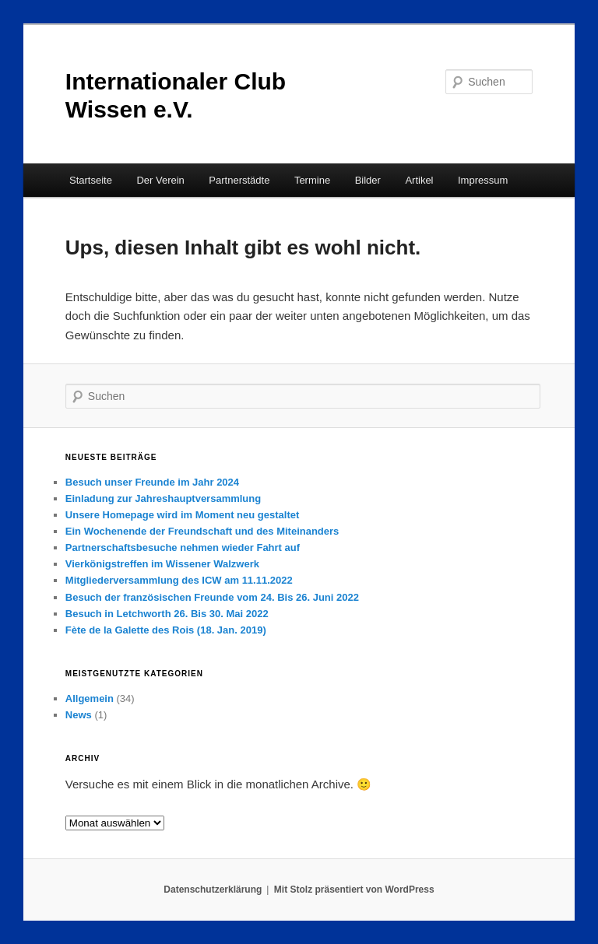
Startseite (90, 180)
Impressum (483, 180)
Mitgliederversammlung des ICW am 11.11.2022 (179, 580)
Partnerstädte (239, 180)
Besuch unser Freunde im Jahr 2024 (152, 482)
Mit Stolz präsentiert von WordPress (354, 889)
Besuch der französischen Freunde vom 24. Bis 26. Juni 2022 (212, 597)
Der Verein (160, 180)
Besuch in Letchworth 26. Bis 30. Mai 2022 (167, 613)
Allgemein (89, 698)
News (78, 715)
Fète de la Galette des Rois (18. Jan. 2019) (165, 630)
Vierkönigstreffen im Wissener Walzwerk (162, 564)
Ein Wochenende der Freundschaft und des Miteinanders (202, 531)
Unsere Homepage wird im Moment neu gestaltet (182, 515)
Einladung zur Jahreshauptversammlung (163, 498)
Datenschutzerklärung (213, 889)
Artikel (419, 180)
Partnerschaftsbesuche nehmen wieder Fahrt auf (182, 547)
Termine (312, 180)
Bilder (368, 180)
